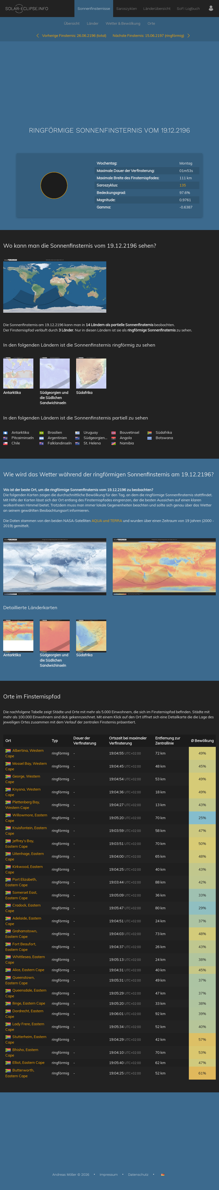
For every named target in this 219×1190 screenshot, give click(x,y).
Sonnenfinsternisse (94, 8)
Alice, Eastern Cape (28, 969)
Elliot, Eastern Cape (28, 1062)
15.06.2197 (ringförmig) (152, 35)
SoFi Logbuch (188, 8)
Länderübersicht (156, 8)
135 (182, 185)
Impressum (109, 1175)
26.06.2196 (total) (71, 35)
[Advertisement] (109, 77)
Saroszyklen (126, 8)
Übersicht (72, 23)
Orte (151, 23)
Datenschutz (138, 1175)
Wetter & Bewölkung (123, 23)
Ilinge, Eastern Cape (28, 1003)
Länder (92, 23)
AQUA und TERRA (107, 520)
